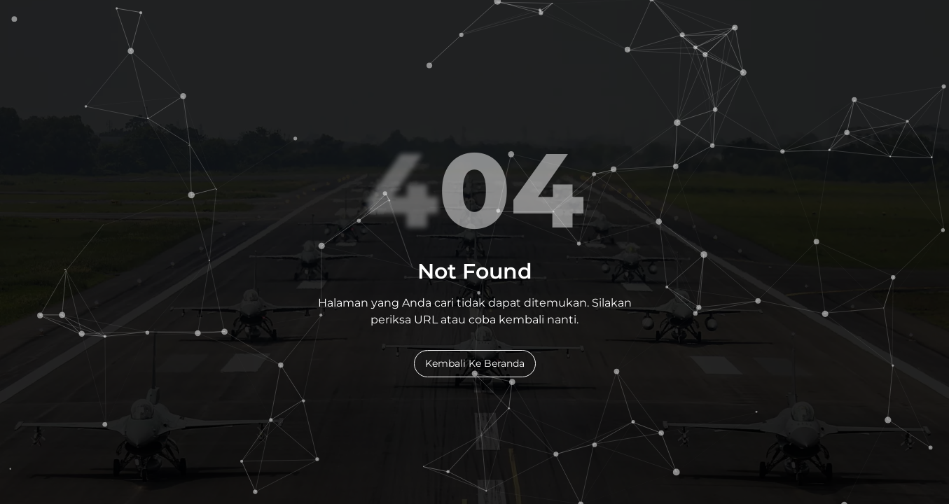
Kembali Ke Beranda (475, 363)
